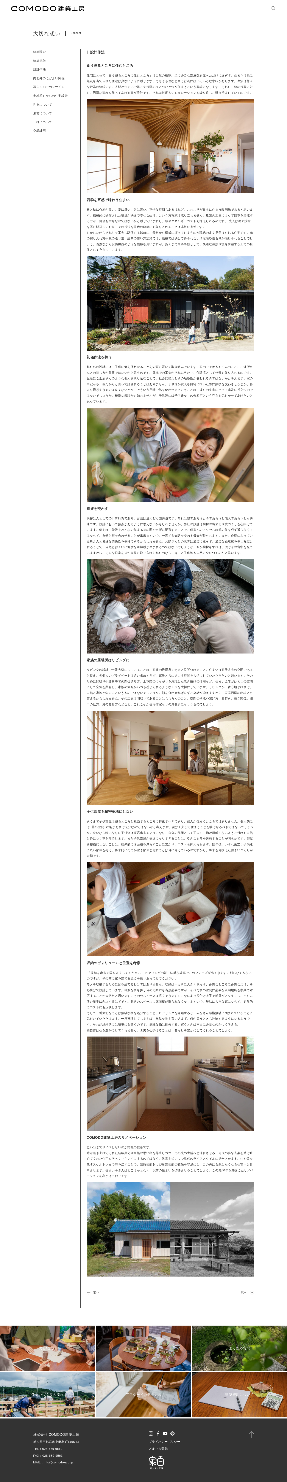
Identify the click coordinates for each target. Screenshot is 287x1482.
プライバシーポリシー (164, 1441)
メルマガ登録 (158, 1448)
